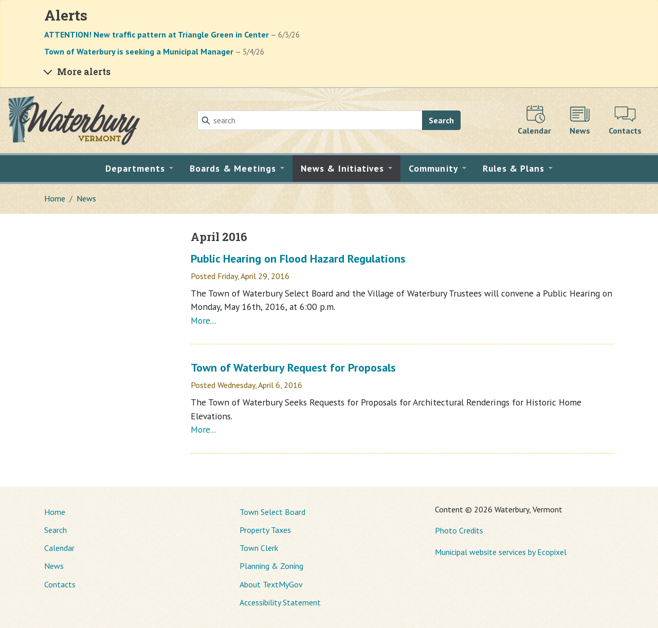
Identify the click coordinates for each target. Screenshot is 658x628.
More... (203, 320)
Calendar (59, 548)
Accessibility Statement (280, 602)
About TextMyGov (271, 584)
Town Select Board (272, 512)
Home (54, 198)
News (86, 198)
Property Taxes (265, 530)
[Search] (310, 120)
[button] (139, 168)
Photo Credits (459, 530)
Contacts (60, 584)
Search (441, 120)
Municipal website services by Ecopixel (500, 552)
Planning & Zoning (271, 566)
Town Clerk (259, 548)
